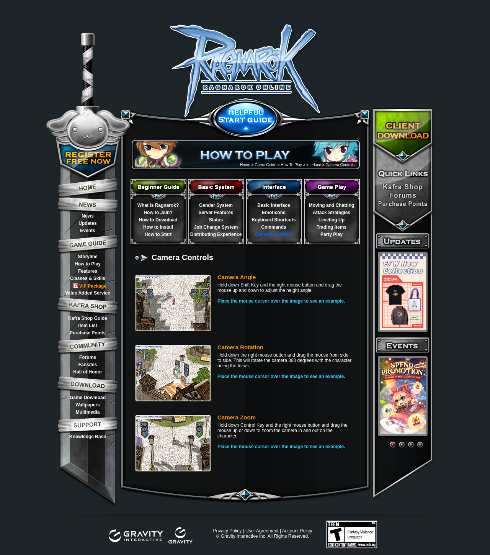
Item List (87, 325)
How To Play (291, 165)
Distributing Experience (216, 234)
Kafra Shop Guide (87, 318)
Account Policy (297, 531)
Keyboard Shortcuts (274, 220)
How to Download (158, 220)
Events (87, 230)
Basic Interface (273, 205)
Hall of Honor (87, 372)
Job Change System (216, 227)
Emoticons (273, 212)
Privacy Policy (227, 531)
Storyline (87, 256)
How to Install (158, 227)
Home (245, 165)
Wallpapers (87, 405)
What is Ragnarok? (158, 205)
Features (87, 271)
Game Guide (265, 165)
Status (216, 220)
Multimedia (88, 412)
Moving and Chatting (331, 205)
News (87, 216)
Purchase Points (88, 333)
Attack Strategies (331, 212)
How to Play (88, 264)
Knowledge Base (87, 436)
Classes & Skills (87, 278)
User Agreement (262, 531)
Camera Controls (273, 234)
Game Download (88, 397)
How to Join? (158, 212)
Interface (313, 165)
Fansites (87, 364)
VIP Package (90, 286)
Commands (273, 227)
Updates (87, 223)
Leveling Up (331, 220)
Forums (87, 357)
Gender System (216, 205)
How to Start (158, 234)
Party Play (331, 234)
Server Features (216, 212)
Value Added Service (87, 293)
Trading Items (331, 227)
